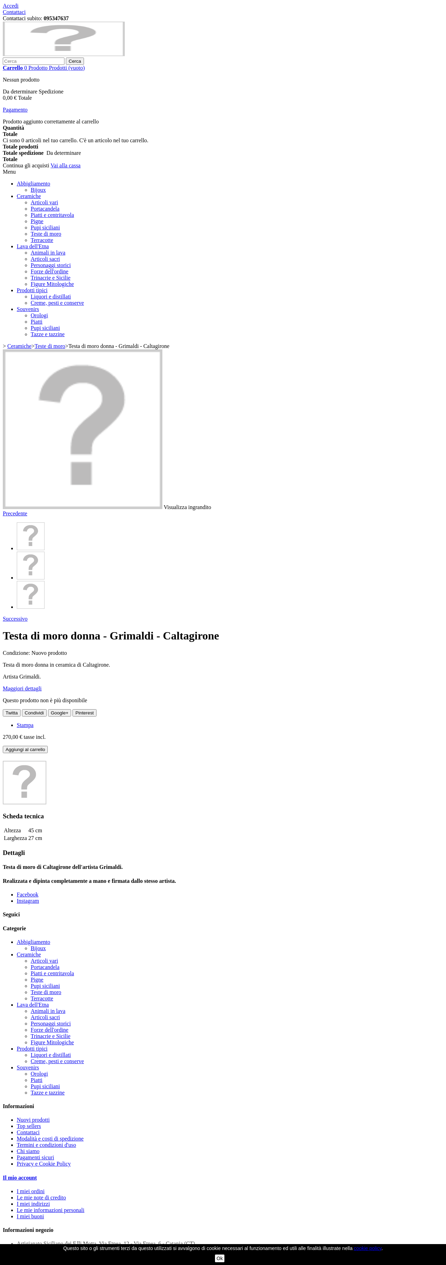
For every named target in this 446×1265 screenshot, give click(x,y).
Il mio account (20, 1178)
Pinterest (84, 712)
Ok (220, 1258)
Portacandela (45, 209)
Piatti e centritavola (52, 215)
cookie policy (368, 1248)
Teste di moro (46, 234)
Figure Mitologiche (52, 284)
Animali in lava (48, 253)
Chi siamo (28, 1151)
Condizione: (17, 653)
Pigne (37, 221)
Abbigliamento (33, 184)
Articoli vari (44, 202)
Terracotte (42, 240)
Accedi (10, 6)
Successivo (15, 619)
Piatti (37, 322)
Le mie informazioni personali (50, 1210)
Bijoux (38, 190)
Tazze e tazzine (47, 334)
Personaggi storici (51, 265)
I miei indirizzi (33, 1204)
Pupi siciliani (45, 227)
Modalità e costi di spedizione (50, 1139)
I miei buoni (30, 1216)
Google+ (60, 712)
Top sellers (29, 1126)
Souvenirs (28, 309)
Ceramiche (29, 196)
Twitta (12, 712)
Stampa (25, 725)
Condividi (34, 712)
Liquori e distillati (51, 297)
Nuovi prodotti (33, 1120)
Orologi (39, 315)
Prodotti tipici (32, 290)
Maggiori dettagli (22, 688)
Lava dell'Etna (33, 246)
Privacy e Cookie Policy (44, 1164)
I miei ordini (31, 1191)
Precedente (15, 513)
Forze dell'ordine (49, 271)
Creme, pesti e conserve (57, 303)
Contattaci (14, 12)
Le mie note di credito (41, 1197)
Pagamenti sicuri (35, 1157)
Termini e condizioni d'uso (46, 1145)
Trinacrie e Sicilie (50, 278)
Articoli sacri (45, 259)
